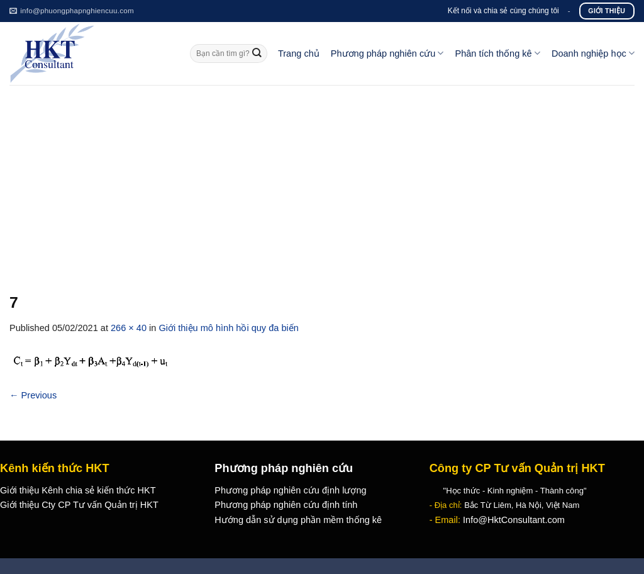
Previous (33, 395)
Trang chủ (298, 53)
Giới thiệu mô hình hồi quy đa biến (228, 328)
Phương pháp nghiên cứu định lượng (290, 490)
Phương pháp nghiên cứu (387, 53)
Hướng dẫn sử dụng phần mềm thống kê (298, 520)
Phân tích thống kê (497, 53)
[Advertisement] (322, 179)
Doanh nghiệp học (593, 53)
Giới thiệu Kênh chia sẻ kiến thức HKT (78, 490)
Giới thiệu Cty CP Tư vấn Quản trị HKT (79, 505)
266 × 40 (129, 328)
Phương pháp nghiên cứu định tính (285, 505)
